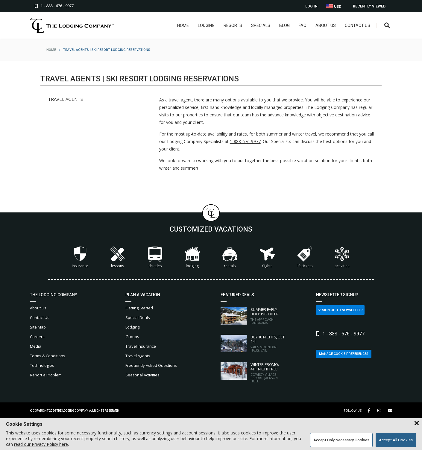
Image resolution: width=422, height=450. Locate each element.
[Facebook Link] (369, 410)
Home (183, 25)
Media (35, 346)
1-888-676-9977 (245, 141)
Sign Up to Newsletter (340, 310)
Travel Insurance (140, 346)
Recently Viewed (369, 6)
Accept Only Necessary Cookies (341, 440)
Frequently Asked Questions (151, 365)
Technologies (42, 365)
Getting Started (139, 308)
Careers (37, 336)
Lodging (206, 25)
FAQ (302, 25)
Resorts (233, 25)
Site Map (38, 327)
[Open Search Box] (387, 25)
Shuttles (155, 257)
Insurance (80, 257)
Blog (284, 25)
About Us (325, 25)
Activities (342, 257)
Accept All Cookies (396, 440)
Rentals (229, 257)
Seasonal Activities (142, 375)
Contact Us (357, 25)
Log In (311, 6)
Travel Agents (137, 355)
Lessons (117, 257)
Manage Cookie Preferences (343, 354)
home (51, 50)
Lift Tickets (304, 257)
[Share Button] (390, 411)
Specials (260, 25)
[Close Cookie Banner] (417, 423)
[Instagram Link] (379, 410)
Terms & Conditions (47, 355)
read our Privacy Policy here (41, 444)
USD (333, 6)
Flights (267, 257)
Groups (132, 336)
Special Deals (137, 317)
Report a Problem (46, 375)
